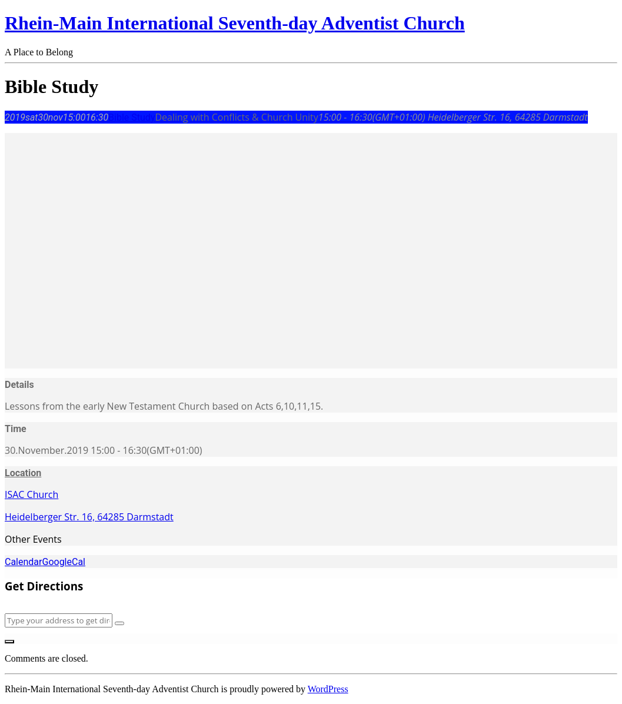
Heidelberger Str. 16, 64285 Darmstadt (89, 516)
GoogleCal (63, 561)
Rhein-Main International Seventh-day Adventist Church (235, 23)
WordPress (328, 689)
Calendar (23, 561)
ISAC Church (31, 494)
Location (23, 473)
